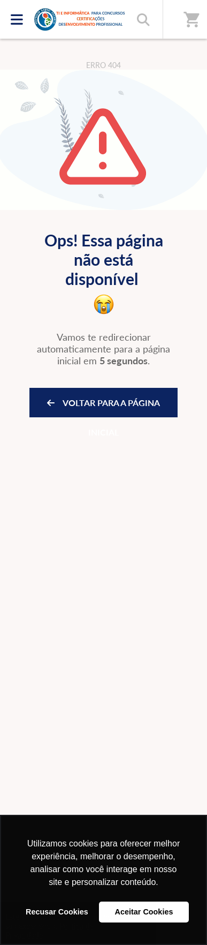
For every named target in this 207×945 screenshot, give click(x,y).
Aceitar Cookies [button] (144, 912)
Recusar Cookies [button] (57, 912)
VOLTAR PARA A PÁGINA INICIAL (103, 407)
